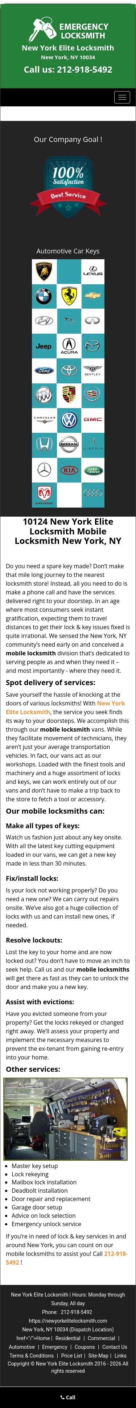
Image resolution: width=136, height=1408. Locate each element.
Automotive (22, 1347)
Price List (71, 1356)
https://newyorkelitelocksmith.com (68, 1321)
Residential (68, 1338)
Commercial (101, 1338)
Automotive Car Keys (68, 251)
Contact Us (114, 1347)
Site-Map (98, 1356)
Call (68, 1397)
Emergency (54, 1347)
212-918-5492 (84, 69)
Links (121, 1356)
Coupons (85, 1347)
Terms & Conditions (31, 1356)
